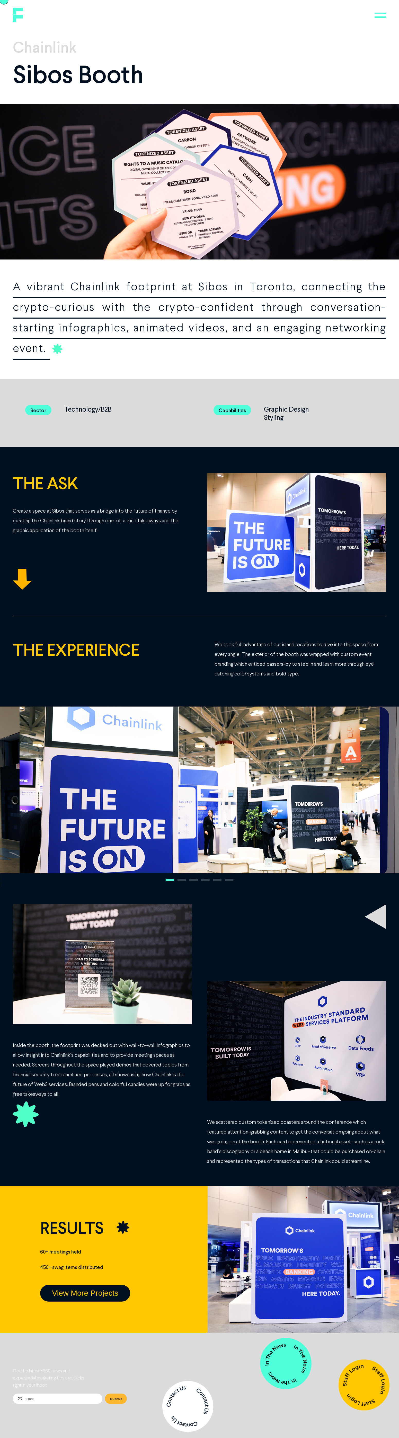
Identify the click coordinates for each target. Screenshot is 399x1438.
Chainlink (45, 47)
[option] (200, 796)
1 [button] (170, 880)
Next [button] (371, 796)
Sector (38, 410)
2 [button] (182, 880)
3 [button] (193, 880)
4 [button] (205, 880)
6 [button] (229, 880)
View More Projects (85, 1293)
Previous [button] (27, 796)
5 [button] (217, 880)
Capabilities (232, 410)
